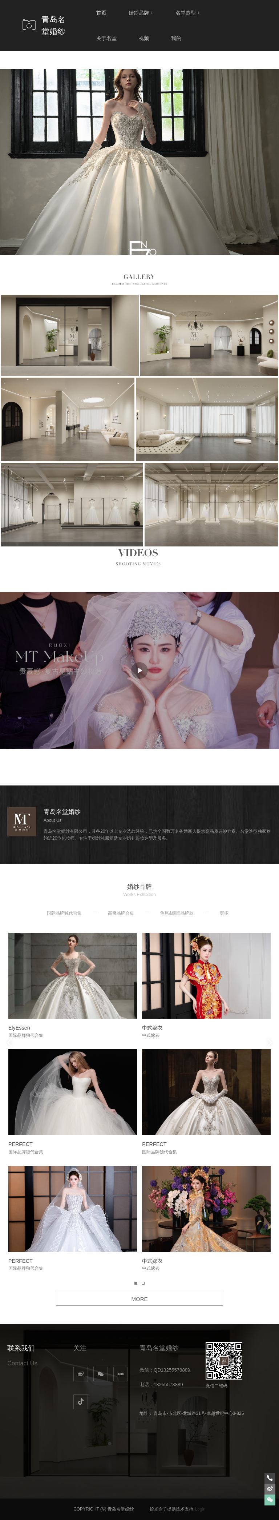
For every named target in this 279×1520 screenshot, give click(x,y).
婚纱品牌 (141, 13)
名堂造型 (187, 13)
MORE (139, 1299)
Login (200, 1509)
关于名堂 (106, 38)
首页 (101, 13)
